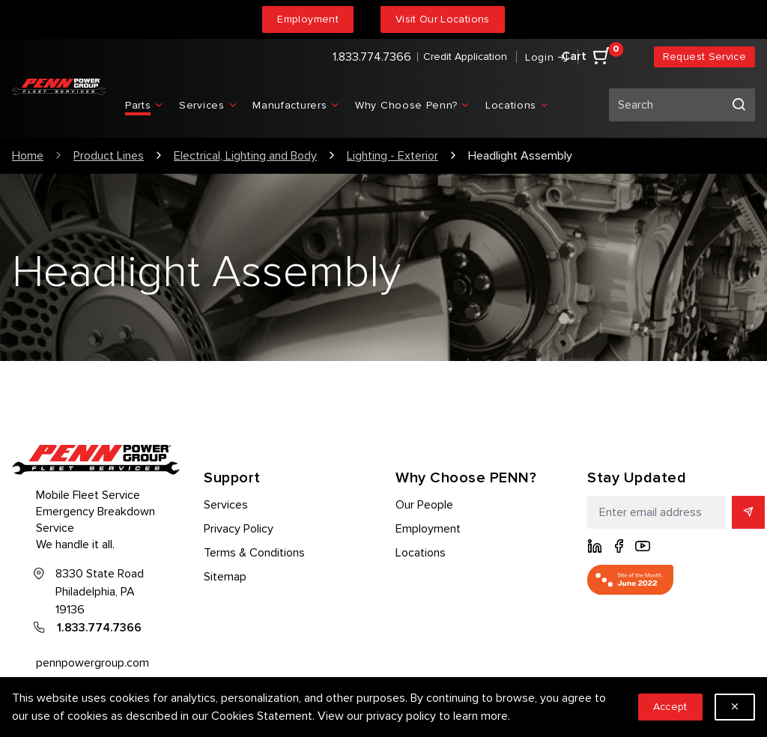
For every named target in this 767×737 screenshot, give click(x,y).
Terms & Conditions (254, 552)
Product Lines (108, 155)
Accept (670, 706)
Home (27, 155)
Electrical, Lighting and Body (245, 155)
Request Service (704, 56)
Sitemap (225, 576)
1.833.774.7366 (372, 56)
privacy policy (401, 716)
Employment (308, 19)
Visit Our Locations (442, 19)
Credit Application (465, 56)
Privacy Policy (238, 528)
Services (226, 504)
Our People (424, 504)
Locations (420, 552)
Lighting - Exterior (392, 155)
